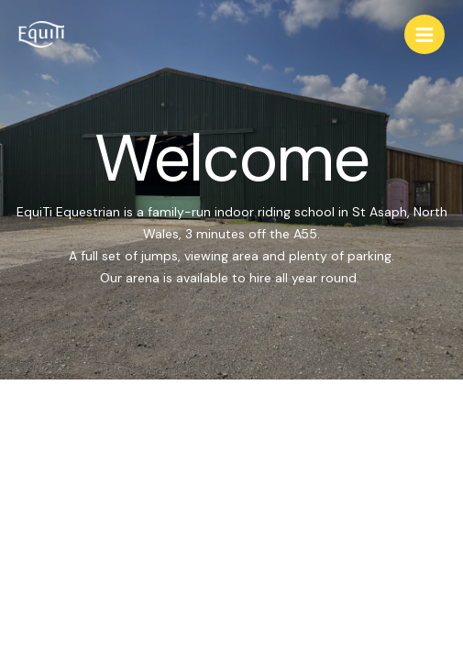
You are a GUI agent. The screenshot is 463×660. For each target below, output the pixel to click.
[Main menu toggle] (424, 35)
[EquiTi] (41, 34)
